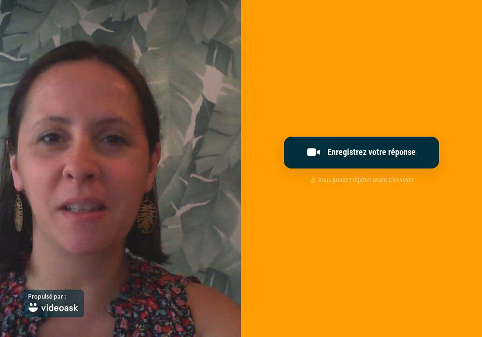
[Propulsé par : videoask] (53, 303)
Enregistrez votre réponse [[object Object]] (361, 152)
